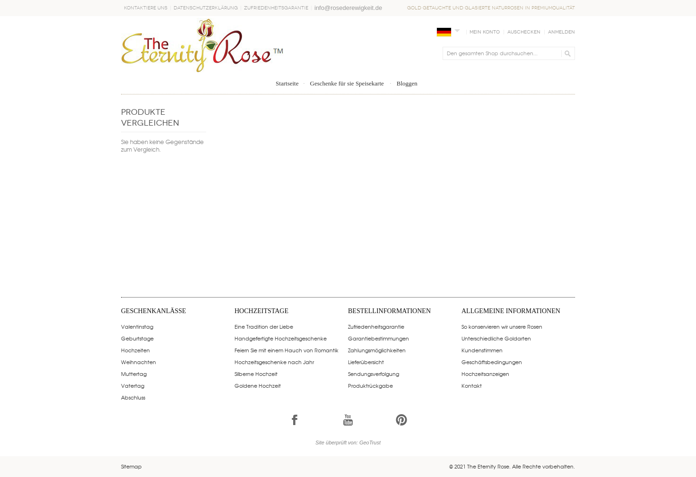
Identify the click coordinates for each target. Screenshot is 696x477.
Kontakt (471, 385)
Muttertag (134, 373)
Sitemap (131, 466)
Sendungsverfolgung (373, 373)
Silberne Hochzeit (256, 373)
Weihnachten (138, 362)
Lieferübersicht (366, 362)
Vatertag (132, 385)
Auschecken (523, 32)
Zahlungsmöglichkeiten (377, 350)
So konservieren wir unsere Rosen (501, 326)
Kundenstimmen (482, 350)
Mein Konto (485, 32)
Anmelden (561, 32)
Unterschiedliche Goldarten (496, 338)
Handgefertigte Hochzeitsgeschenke (281, 338)
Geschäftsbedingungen (491, 362)
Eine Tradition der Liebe (264, 326)
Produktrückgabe (370, 385)
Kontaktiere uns (145, 8)
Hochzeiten (135, 350)
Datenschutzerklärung (206, 8)
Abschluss (133, 397)
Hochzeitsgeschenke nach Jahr (274, 362)
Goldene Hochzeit (258, 385)
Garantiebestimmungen (378, 338)
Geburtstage (137, 338)
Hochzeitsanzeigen (485, 373)
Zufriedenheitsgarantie (276, 8)
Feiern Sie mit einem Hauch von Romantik (287, 350)
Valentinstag (137, 326)
